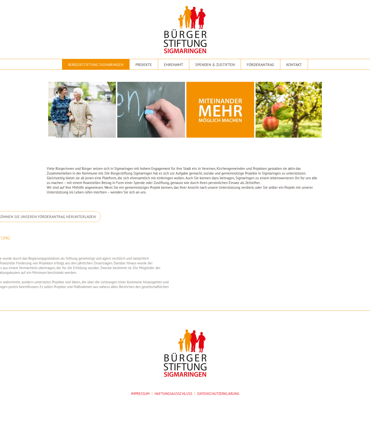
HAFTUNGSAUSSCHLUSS (173, 393)
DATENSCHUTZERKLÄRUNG (218, 393)
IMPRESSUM (140, 393)
